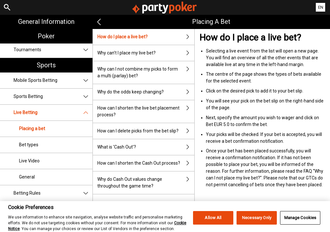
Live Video (29, 160)
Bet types (28, 144)
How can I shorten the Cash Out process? (146, 163)
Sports (46, 65)
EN (320, 7)
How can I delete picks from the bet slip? (146, 131)
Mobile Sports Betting (53, 80)
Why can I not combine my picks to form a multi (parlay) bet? (146, 72)
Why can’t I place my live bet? (146, 53)
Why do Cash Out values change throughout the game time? (146, 182)
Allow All (213, 221)
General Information (46, 21)
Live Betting (53, 113)
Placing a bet (32, 128)
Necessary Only (256, 221)
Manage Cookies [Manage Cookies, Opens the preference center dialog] (300, 221)
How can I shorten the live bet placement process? (146, 111)
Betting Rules (53, 193)
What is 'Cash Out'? (146, 147)
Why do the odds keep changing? (146, 92)
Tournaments (53, 50)
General (27, 176)
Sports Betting (53, 96)
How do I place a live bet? (146, 37)
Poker (46, 36)
